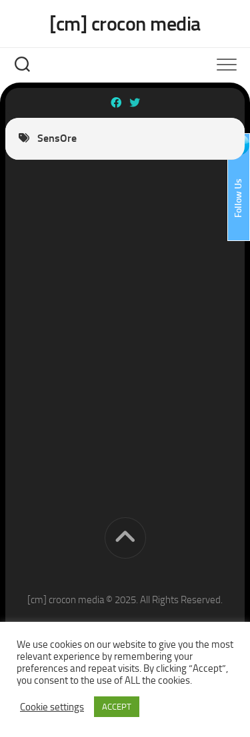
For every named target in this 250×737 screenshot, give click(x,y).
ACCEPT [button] (116, 707)
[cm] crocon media (125, 24)
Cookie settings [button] (52, 707)
